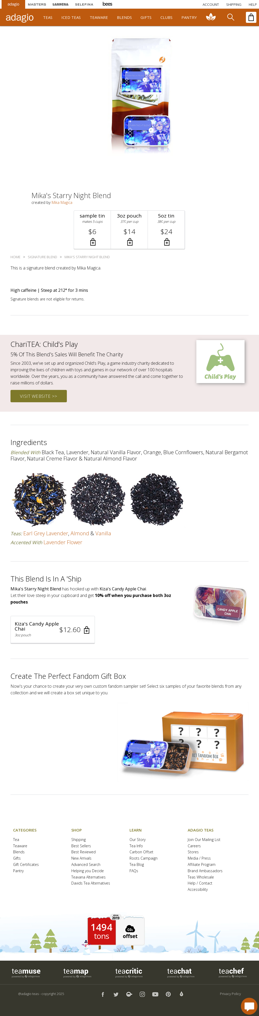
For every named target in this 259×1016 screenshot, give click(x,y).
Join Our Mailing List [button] (204, 840)
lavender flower (63, 542)
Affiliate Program (201, 864)
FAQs (134, 871)
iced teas (71, 17)
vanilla (103, 533)
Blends (19, 852)
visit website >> (38, 396)
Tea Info (136, 846)
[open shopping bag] (251, 17)
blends (124, 17)
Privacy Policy (230, 993)
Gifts (17, 858)
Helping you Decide (87, 871)
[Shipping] (234, 4)
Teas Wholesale (201, 877)
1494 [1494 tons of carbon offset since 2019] (101, 927)
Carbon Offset (141, 852)
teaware (99, 17)
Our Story (137, 840)
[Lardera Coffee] (60, 4)
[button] (92, 230)
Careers (194, 846)
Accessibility (198, 889)
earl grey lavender (45, 533)
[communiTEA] (211, 17)
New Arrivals (81, 858)
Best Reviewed (83, 852)
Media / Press (199, 858)
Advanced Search (85, 864)
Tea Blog (137, 864)
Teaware (20, 846)
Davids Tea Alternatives (90, 883)
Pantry (18, 871)
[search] (230, 17)
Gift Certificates (26, 864)
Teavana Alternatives (88, 877)
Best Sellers (81, 846)
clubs (166, 17)
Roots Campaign (144, 858)
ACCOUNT (211, 4)
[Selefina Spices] (84, 4)
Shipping (78, 840)
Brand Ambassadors (205, 871)
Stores (193, 852)
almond (80, 533)
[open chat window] (249, 1006)
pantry (189, 17)
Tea (16, 840)
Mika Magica (62, 202)
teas (47, 17)
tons (101, 936)
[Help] (253, 4)
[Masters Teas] (37, 4)
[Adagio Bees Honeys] (108, 4)
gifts (146, 17)
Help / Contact (200, 883)
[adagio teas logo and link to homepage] (20, 17)
